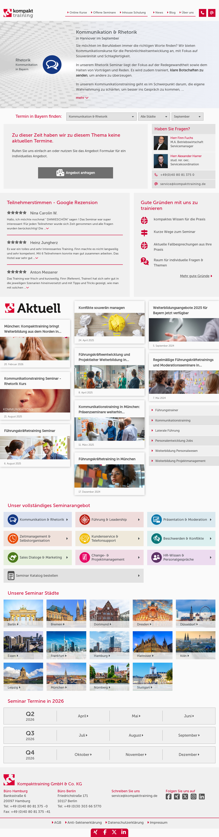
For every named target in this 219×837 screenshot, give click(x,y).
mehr (82, 98)
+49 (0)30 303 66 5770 (82, 806)
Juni (189, 716)
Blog (171, 12)
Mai (136, 716)
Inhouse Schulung (133, 12)
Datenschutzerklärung (124, 823)
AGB (56, 823)
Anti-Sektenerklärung (83, 823)
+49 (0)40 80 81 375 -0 (29, 806)
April (83, 716)
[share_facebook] (105, 833)
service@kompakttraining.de (134, 796)
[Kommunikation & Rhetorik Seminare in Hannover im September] (202, 13)
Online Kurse (77, 12)
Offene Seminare (103, 12)
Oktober (83, 754)
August (136, 735)
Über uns (186, 12)
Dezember (189, 754)
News (158, 12)
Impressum (157, 823)
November (136, 754)
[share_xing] (95, 833)
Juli (83, 735)
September (189, 735)
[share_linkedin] (123, 833)
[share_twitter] (114, 833)
